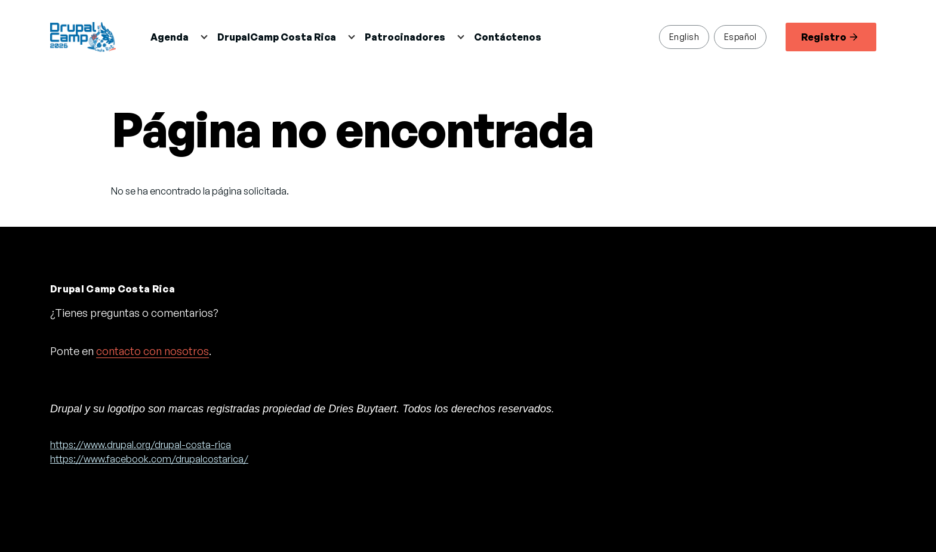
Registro (829, 37)
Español (740, 36)
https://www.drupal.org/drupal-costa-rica (140, 445)
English (684, 36)
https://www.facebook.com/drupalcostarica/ (149, 459)
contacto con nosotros (152, 350)
